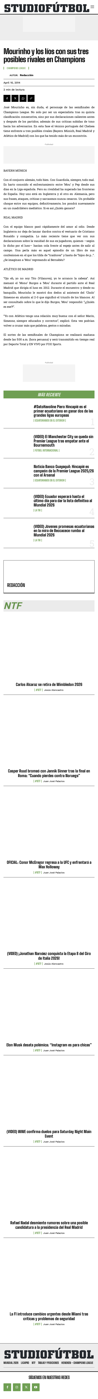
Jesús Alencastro (53, 690)
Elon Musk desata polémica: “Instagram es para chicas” (49, 1045)
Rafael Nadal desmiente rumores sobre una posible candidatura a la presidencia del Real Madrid (49, 1225)
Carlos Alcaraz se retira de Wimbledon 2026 (49, 684)
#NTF (38, 690)
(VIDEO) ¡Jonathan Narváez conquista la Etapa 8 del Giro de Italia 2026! (49, 955)
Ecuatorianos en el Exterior (50, 420)
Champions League (16, 68)
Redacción (26, 75)
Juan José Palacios (54, 781)
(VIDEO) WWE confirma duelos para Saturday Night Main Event (49, 1133)
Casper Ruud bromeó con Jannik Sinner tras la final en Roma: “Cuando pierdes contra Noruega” (49, 773)
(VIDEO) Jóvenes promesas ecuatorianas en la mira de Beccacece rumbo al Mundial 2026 (64, 530)
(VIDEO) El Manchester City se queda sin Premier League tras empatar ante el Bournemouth (63, 440)
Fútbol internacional (46, 450)
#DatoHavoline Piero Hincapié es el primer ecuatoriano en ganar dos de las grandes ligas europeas (63, 410)
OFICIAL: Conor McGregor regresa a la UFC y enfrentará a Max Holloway (49, 864)
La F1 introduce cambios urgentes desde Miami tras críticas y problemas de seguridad (49, 1316)
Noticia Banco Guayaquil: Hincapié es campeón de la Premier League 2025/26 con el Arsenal (64, 470)
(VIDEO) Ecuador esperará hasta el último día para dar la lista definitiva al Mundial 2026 (63, 500)
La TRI (38, 510)
